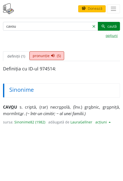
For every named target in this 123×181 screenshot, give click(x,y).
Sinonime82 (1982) (29, 122)
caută (109, 26)
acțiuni (101, 122)
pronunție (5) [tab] (47, 55)
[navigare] (113, 8)
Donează (91, 8)
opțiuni (112, 35)
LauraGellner (81, 122)
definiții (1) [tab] (16, 56)
